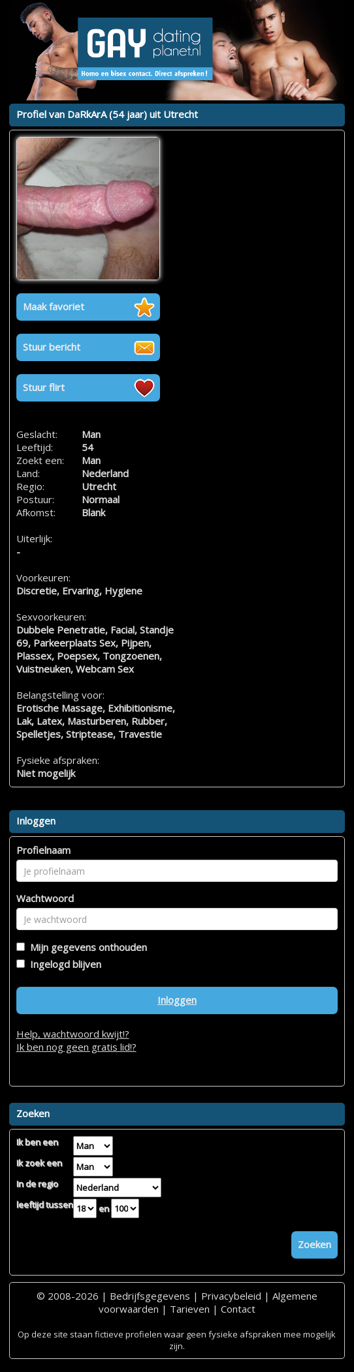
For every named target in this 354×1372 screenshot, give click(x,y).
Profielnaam (43, 849)
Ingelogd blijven (63, 964)
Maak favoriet (53, 306)
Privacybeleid (231, 1295)
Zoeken (314, 1244)
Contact (238, 1308)
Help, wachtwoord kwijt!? (72, 1033)
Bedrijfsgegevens (150, 1295)
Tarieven (190, 1308)
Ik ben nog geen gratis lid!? (76, 1046)
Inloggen (177, 999)
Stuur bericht (51, 346)
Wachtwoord (45, 898)
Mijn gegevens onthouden (86, 947)
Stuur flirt (44, 387)
